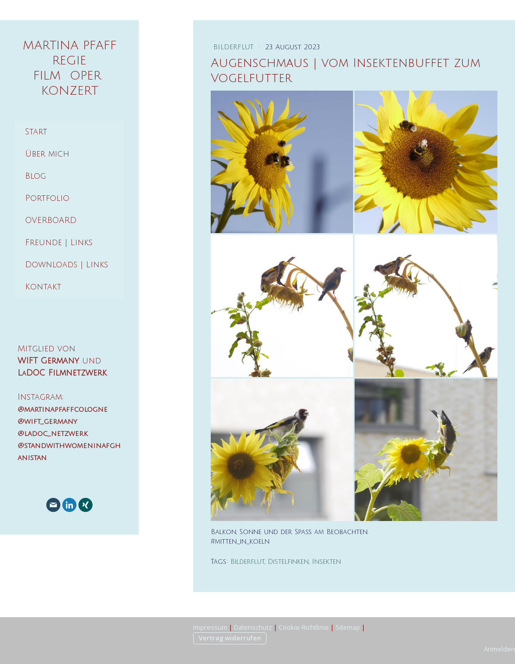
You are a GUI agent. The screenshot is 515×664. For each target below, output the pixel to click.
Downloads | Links (66, 264)
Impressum (210, 627)
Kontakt (43, 286)
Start (36, 131)
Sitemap (347, 627)
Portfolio (47, 198)
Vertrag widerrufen (230, 637)
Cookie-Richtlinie (304, 627)
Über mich (47, 154)
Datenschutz (253, 627)
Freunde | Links (59, 242)
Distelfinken (288, 561)
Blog (35, 176)
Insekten (326, 561)
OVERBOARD (50, 220)
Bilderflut (234, 47)
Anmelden (499, 648)
